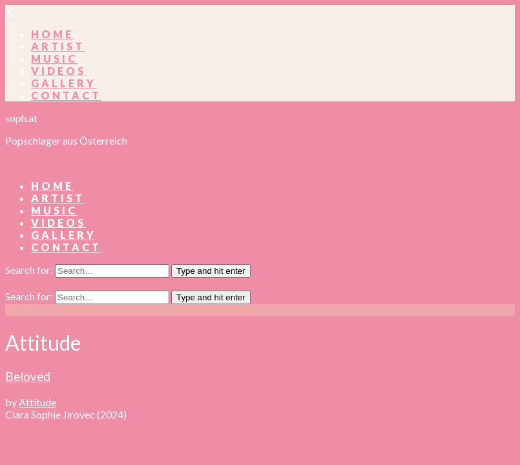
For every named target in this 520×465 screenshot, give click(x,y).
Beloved (27, 376)
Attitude (37, 402)
